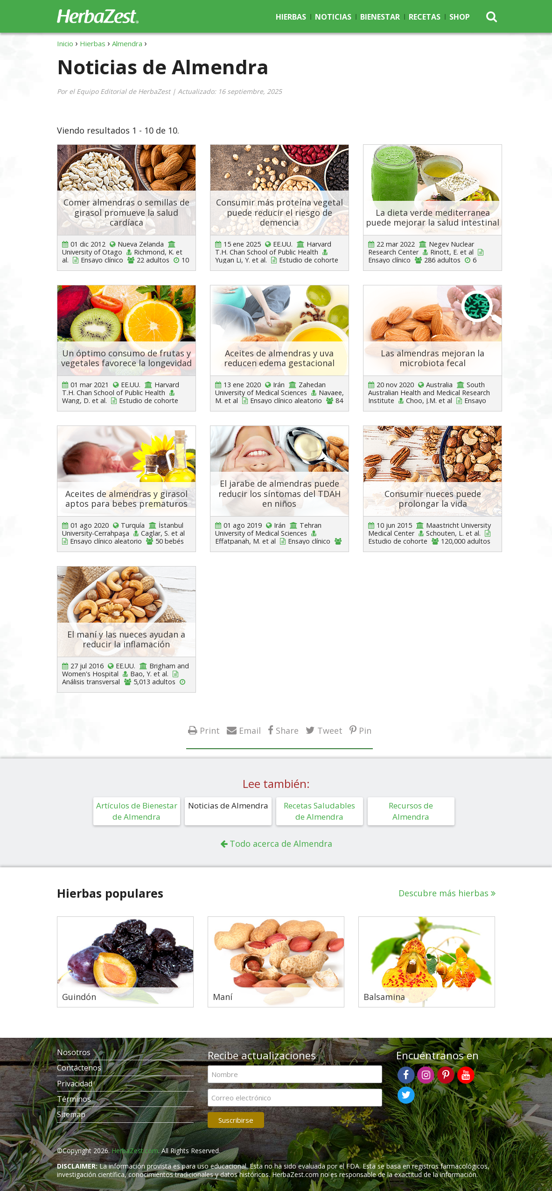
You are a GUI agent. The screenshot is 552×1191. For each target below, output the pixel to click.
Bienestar (380, 17)
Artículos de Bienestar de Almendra (136, 811)
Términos (74, 1099)
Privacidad (74, 1083)
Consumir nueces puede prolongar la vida (432, 499)
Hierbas (291, 17)
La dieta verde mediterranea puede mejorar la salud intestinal (432, 217)
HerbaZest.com (135, 1150)
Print (210, 730)
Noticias (333, 17)
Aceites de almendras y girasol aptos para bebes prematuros (126, 499)
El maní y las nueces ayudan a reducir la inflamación (126, 639)
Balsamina (384, 997)
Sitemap (71, 1114)
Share (287, 730)
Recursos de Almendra (411, 811)
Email (250, 730)
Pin (365, 730)
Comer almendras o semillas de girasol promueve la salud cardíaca (126, 212)
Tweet (329, 730)
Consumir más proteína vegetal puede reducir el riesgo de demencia (279, 212)
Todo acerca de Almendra (281, 843)
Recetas (424, 17)
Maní (222, 997)
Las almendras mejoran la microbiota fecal (432, 358)
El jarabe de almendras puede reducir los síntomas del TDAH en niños (279, 493)
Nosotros (74, 1052)
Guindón (79, 997)
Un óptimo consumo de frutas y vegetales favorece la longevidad (126, 358)
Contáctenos (79, 1068)
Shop (459, 17)
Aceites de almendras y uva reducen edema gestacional (279, 358)
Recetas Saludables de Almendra (319, 811)
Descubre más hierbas (443, 893)
